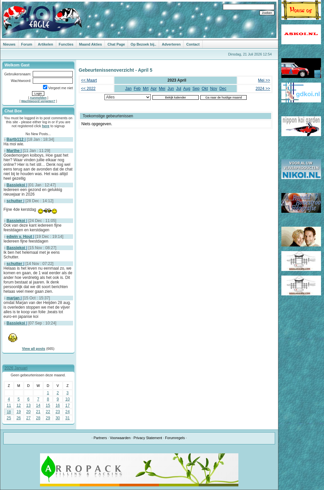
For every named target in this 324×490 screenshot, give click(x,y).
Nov (213, 88)
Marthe (14, 150)
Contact (192, 44)
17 (67, 405)
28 (38, 418)
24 (67, 411)
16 (58, 405)
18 (9, 412)
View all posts (33, 349)
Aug (186, 88)
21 (38, 411)
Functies (66, 44)
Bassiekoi (16, 185)
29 (48, 418)
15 (48, 405)
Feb (137, 88)
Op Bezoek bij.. (143, 44)
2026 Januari (16, 368)
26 (19, 418)
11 (9, 405)
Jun (171, 88)
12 (19, 405)
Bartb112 (16, 139)
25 (9, 418)
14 (38, 405)
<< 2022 (88, 88)
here (46, 126)
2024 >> (263, 88)
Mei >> (264, 80)
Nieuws (9, 44)
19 (19, 411)
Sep (195, 88)
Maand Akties (90, 44)
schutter (15, 201)
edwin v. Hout (20, 236)
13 (28, 405)
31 (67, 418)
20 (28, 411)
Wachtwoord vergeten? (38, 101)
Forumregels (175, 438)
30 (58, 418)
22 (48, 411)
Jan (128, 88)
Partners (100, 438)
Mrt (145, 88)
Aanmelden (38, 97)
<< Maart (89, 80)
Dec (222, 88)
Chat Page (116, 44)
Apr (153, 88)
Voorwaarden (120, 438)
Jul (178, 88)
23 (58, 411)
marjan (14, 298)
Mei (162, 88)
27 (28, 418)
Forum (26, 44)
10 (67, 399)
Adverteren (171, 44)
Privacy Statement (148, 438)
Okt (205, 88)
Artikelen (45, 44)
